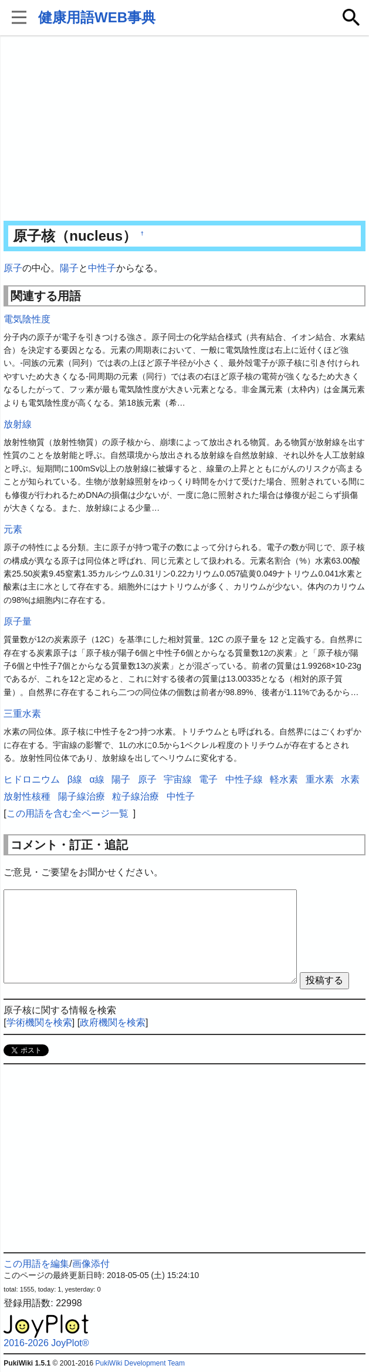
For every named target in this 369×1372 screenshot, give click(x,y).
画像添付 (91, 1264)
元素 (13, 529)
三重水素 (22, 714)
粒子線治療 (135, 796)
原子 (13, 268)
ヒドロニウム (32, 779)
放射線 (18, 424)
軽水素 (284, 779)
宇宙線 (178, 779)
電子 (208, 779)
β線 (74, 779)
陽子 (69, 268)
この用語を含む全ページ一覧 (67, 813)
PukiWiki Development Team (140, 1363)
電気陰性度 (27, 319)
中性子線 (244, 779)
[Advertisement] (184, 129)
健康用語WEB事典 (96, 17)
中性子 (102, 268)
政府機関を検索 (112, 1022)
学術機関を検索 (39, 1022)
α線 (96, 779)
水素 (350, 779)
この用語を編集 (36, 1264)
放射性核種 (27, 796)
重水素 (320, 779)
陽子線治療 (81, 796)
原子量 (18, 621)
